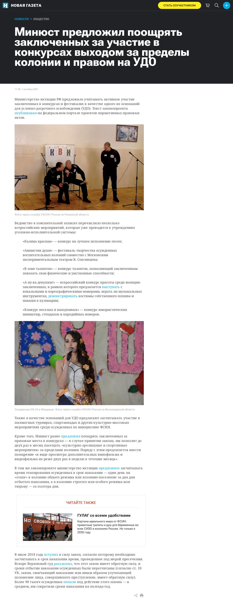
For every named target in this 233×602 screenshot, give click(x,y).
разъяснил (63, 563)
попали (70, 582)
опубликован (26, 113)
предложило (109, 468)
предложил (70, 436)
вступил (51, 554)
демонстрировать (63, 296)
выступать (111, 287)
